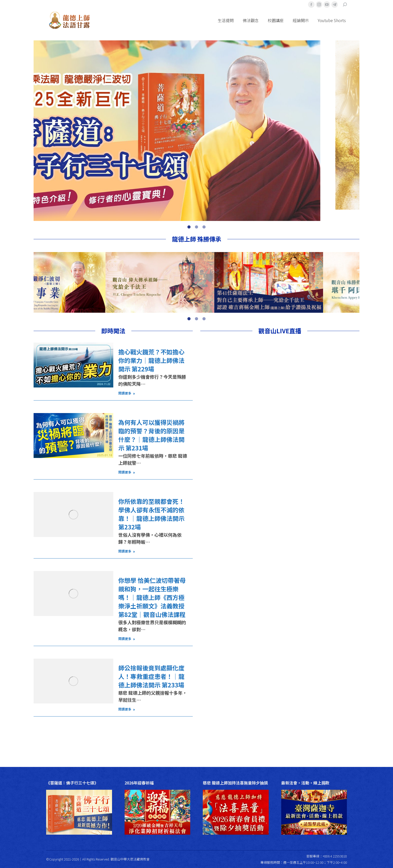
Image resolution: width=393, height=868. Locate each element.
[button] (33, 132)
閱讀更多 (126, 393)
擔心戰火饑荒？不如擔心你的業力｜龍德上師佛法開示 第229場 (151, 360)
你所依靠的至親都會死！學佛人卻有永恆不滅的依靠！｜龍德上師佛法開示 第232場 (151, 514)
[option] (196, 130)
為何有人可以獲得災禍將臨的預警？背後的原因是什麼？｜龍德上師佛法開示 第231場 (151, 435)
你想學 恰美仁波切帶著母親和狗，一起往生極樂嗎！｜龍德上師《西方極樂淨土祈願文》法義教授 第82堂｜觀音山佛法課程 (152, 597)
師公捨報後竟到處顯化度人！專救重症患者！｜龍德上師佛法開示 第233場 (151, 676)
